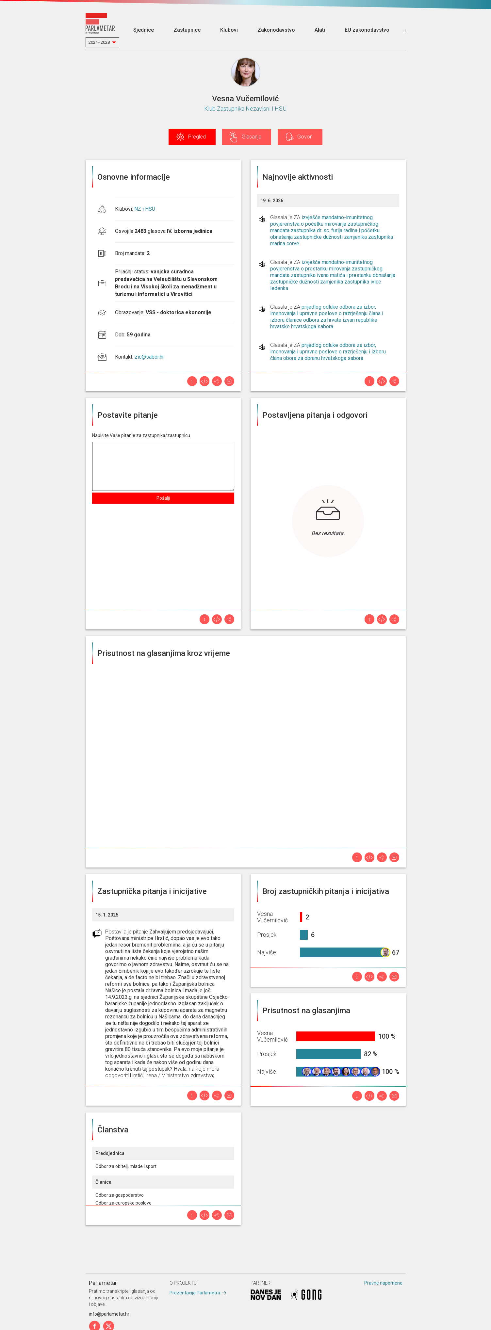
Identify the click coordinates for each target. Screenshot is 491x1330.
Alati (320, 30)
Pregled (197, 137)
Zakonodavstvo (276, 30)
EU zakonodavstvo (367, 30)
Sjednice (143, 30)
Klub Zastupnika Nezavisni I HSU (245, 108)
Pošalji (163, 498)
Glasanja (251, 137)
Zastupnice (187, 30)
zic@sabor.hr (149, 357)
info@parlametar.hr (109, 1314)
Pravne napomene (383, 1283)
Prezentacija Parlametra (195, 1292)
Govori (305, 137)
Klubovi (229, 30)
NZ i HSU (144, 209)
